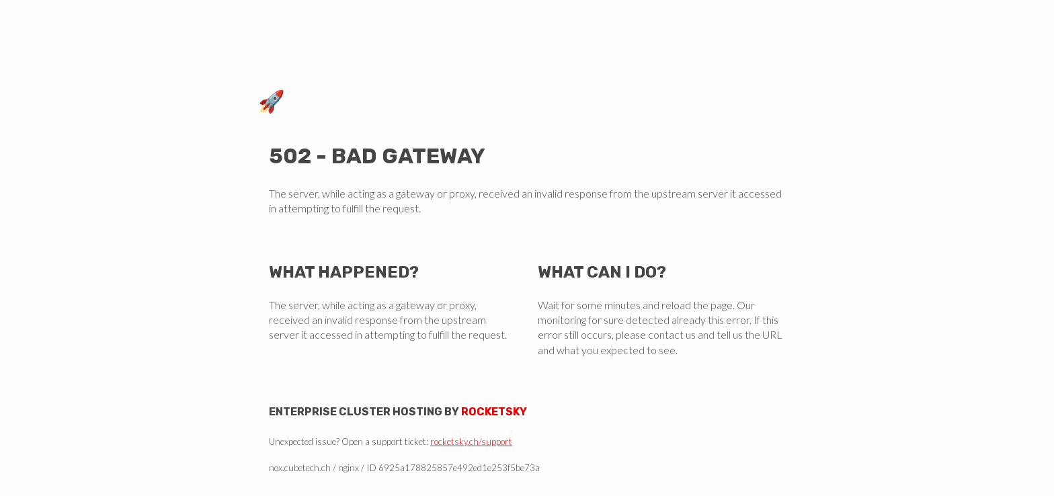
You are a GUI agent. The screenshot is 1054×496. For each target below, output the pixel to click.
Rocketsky (494, 411)
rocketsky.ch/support (471, 441)
